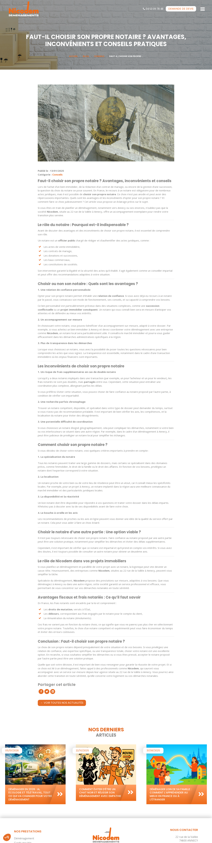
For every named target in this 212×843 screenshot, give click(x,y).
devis (180, 9)
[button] (7, 837)
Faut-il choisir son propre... (126, 56)
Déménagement (24, 838)
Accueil (73, 56)
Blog (86, 56)
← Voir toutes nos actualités (61, 703)
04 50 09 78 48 (153, 9)
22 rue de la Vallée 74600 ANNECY (186, 839)
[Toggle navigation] (203, 9)
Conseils (99, 56)
